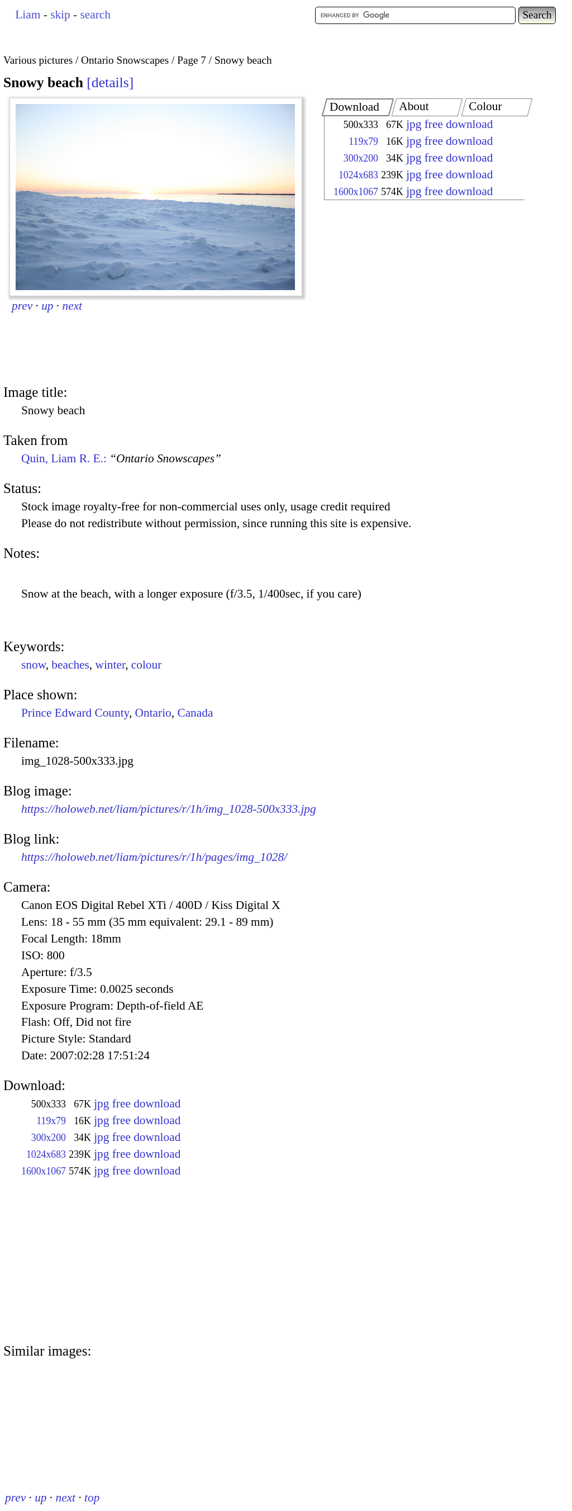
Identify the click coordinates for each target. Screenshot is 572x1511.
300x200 (361, 158)
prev (22, 305)
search (95, 14)
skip (60, 14)
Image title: (35, 392)
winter (111, 664)
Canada (195, 712)
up (47, 305)
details (110, 82)
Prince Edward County (75, 712)
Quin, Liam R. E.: (121, 458)
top (91, 1497)
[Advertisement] (414, 293)
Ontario (153, 712)
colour (146, 664)
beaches (70, 664)
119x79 (363, 141)
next (73, 305)
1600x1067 (355, 191)
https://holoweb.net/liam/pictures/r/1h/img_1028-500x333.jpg (168, 809)
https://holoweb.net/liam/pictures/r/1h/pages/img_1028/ (154, 857)
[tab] (358, 107)
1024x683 (358, 175)
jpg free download (449, 124)
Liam (27, 14)
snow (33, 664)
